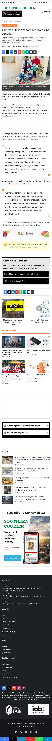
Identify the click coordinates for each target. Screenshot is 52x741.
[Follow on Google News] (26, 281)
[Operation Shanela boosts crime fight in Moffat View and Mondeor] (7, 490)
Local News (5, 646)
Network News (6, 649)
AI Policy (4, 635)
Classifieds (5, 664)
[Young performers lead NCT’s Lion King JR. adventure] (7, 481)
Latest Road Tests (7, 667)
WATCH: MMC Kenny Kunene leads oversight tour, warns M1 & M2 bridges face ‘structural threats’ (32, 459)
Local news (17, 21)
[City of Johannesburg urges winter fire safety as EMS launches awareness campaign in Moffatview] (13, 366)
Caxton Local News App (9, 677)
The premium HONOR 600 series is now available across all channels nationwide (38, 377)
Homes (4, 670)
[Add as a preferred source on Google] (12, 13)
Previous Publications (8, 621)
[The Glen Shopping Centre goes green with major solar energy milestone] (7, 471)
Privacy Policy (6, 625)
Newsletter (5, 674)
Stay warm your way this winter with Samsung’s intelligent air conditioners (12, 352)
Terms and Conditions (8, 631)
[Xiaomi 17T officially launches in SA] (38, 342)
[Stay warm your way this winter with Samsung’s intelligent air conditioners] (13, 342)
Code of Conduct (7, 628)
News (10, 21)
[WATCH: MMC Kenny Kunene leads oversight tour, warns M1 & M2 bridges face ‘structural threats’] (7, 460)
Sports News (6, 653)
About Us (5, 618)
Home (4, 21)
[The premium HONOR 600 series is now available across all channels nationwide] (38, 366)
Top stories (26, 726)
